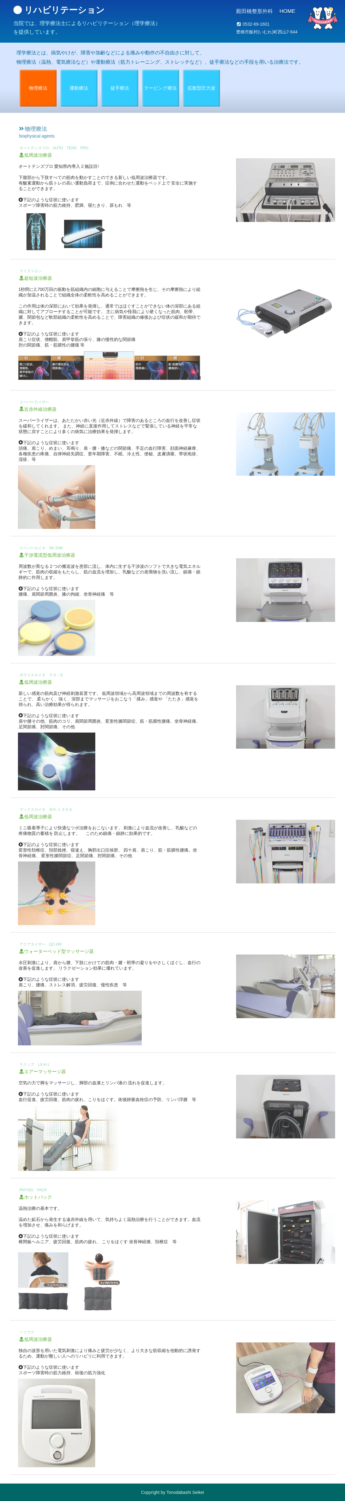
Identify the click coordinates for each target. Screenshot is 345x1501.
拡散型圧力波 (201, 88)
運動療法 (79, 88)
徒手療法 (119, 88)
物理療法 (38, 88)
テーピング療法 (160, 88)
